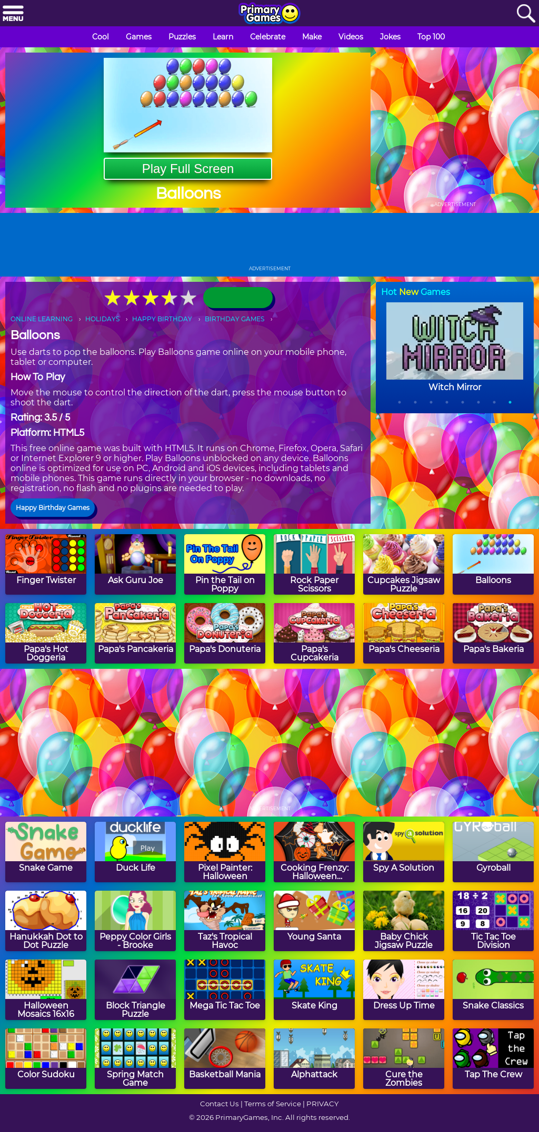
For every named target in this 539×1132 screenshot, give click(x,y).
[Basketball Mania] (224, 1058)
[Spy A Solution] (403, 852)
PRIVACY (322, 1103)
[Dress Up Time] (403, 990)
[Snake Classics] (493, 990)
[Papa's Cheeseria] (403, 633)
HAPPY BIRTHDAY (162, 319)
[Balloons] (493, 564)
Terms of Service (272, 1103)
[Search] (526, 14)
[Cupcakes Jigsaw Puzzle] (403, 564)
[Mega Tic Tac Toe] (224, 990)
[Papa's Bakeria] (493, 633)
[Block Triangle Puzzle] (135, 990)
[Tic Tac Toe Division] (493, 921)
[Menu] (13, 14)
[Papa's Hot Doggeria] (45, 633)
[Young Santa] (314, 921)
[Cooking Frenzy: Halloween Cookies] (314, 852)
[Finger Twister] (45, 564)
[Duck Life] (135, 852)
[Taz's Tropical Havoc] (224, 921)
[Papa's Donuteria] (224, 633)
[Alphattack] (314, 1058)
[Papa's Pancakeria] (135, 633)
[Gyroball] (493, 852)
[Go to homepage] (269, 14)
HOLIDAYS (102, 319)
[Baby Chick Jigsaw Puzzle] (403, 921)
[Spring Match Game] (135, 1058)
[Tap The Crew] (493, 1058)
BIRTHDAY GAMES (234, 319)
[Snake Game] (45, 852)
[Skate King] (314, 990)
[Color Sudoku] (45, 1058)
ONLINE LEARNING (42, 319)
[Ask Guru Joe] (135, 564)
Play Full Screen (188, 168)
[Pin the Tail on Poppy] (224, 564)
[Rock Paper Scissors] (314, 564)
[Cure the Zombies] (403, 1058)
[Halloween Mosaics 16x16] (45, 990)
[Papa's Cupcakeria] (314, 633)
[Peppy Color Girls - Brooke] (135, 921)
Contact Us (219, 1103)
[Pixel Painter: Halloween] (224, 852)
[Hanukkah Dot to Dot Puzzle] (45, 921)
